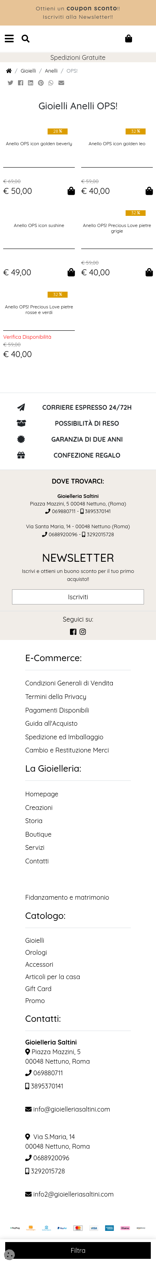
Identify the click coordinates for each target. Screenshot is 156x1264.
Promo (35, 1001)
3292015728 (100, 534)
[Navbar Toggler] (9, 38)
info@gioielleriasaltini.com (67, 1109)
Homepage (41, 794)
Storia (33, 821)
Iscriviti (78, 597)
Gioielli (28, 70)
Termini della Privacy (55, 697)
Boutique (38, 834)
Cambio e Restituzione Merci (67, 750)
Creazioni (38, 808)
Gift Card (38, 989)
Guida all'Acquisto (51, 723)
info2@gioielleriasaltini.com (69, 1194)
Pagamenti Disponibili (57, 710)
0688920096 (63, 534)
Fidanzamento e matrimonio (67, 897)
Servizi (34, 847)
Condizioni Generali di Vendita (69, 683)
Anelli (51, 70)
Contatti (37, 861)
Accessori (39, 964)
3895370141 (98, 511)
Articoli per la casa (52, 977)
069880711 (64, 511)
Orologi (36, 952)
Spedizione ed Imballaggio (64, 737)
